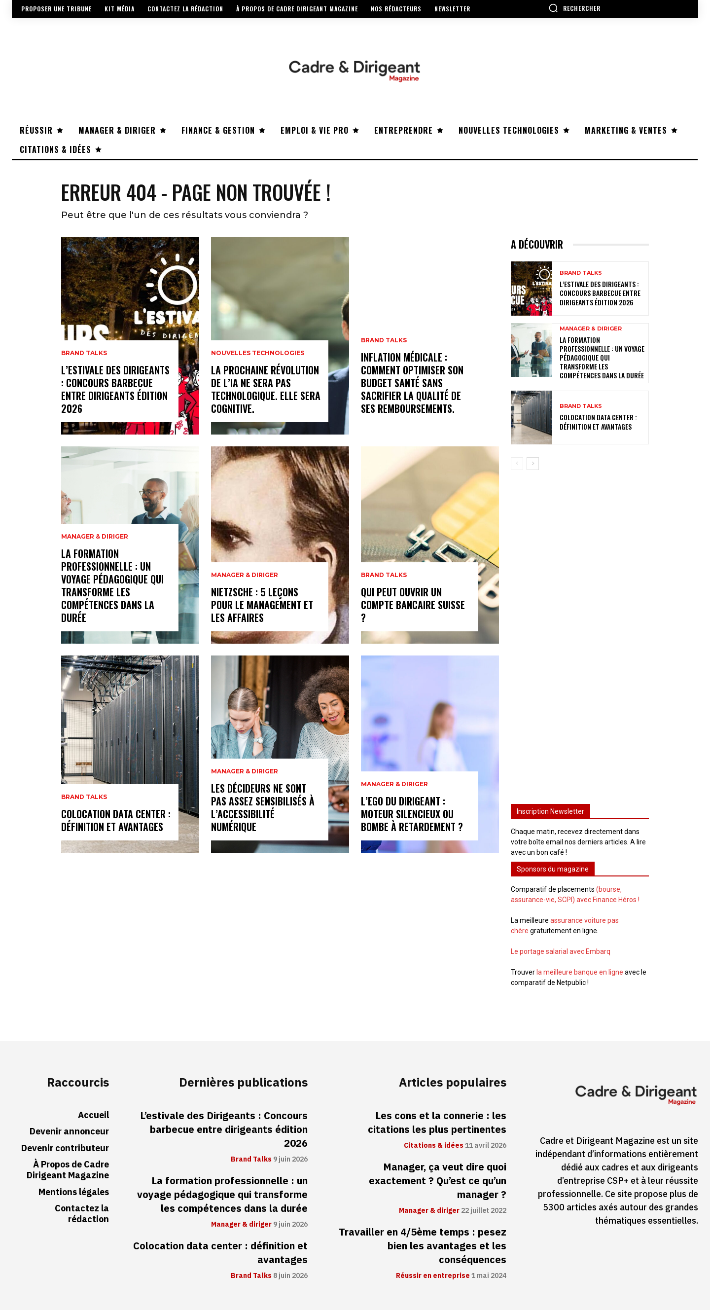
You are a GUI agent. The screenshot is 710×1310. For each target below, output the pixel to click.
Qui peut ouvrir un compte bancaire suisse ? (413, 604)
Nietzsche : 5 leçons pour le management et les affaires (262, 604)
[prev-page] (517, 463)
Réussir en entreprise (433, 1276)
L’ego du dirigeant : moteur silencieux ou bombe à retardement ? (412, 814)
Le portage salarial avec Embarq (560, 951)
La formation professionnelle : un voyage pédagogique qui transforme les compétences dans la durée (112, 585)
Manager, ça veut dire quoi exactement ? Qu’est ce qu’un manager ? (437, 1181)
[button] (574, 8)
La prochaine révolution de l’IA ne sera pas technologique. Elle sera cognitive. (265, 389)
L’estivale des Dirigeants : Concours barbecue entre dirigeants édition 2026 (115, 389)
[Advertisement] (580, 632)
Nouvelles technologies (257, 353)
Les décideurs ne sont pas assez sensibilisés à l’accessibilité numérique (263, 807)
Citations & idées (433, 1145)
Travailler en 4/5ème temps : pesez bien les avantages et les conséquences (422, 1246)
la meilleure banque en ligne (579, 972)
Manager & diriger (94, 537)
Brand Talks (84, 353)
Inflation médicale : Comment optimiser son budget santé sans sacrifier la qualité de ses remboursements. (412, 383)
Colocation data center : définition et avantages (116, 820)
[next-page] (533, 463)
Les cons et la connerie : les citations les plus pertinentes (437, 1122)
